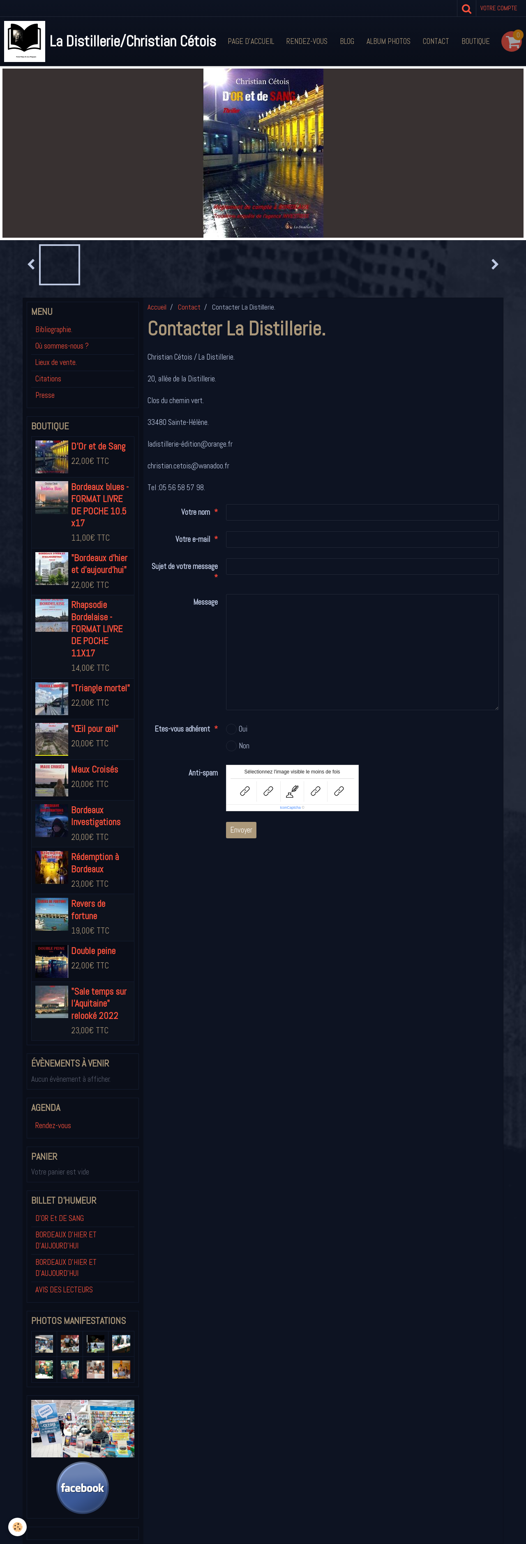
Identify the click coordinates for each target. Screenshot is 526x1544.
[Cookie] (17, 1527)
